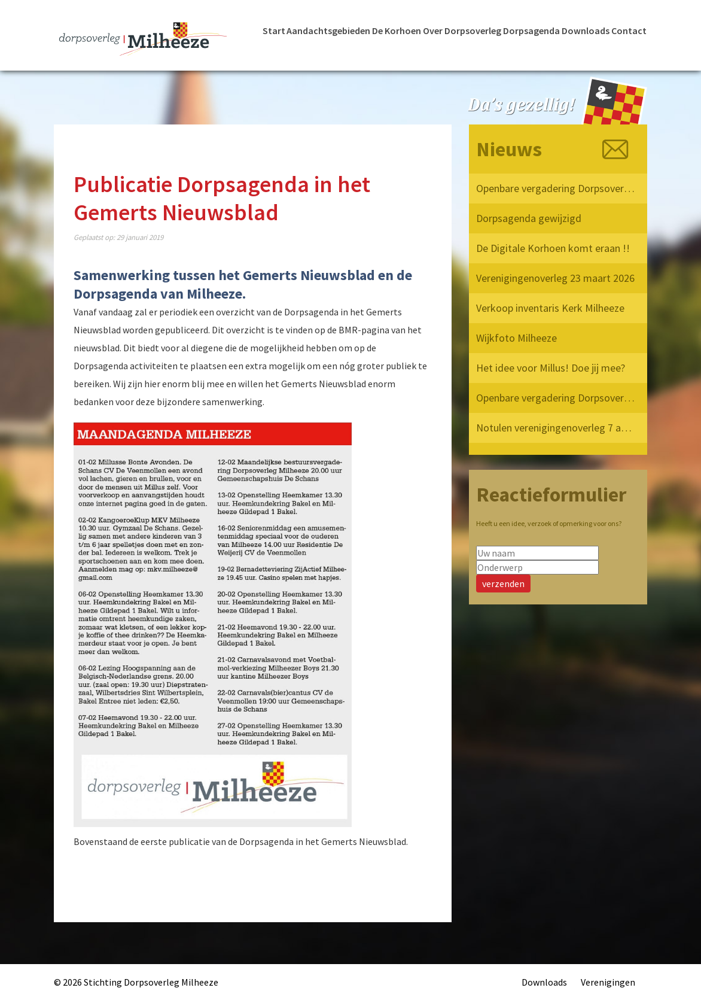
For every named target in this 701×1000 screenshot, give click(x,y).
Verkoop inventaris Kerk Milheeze (550, 308)
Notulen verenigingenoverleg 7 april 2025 (556, 427)
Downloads (585, 31)
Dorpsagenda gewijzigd (528, 218)
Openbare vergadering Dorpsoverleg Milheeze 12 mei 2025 (556, 398)
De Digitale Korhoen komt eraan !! (553, 248)
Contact (629, 31)
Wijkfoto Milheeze (516, 338)
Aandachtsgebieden (328, 31)
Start (274, 31)
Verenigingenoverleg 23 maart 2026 (555, 278)
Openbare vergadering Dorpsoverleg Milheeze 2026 (556, 188)
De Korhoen (396, 31)
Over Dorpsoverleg (462, 31)
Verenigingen (608, 982)
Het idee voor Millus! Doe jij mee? (550, 368)
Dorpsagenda (531, 31)
